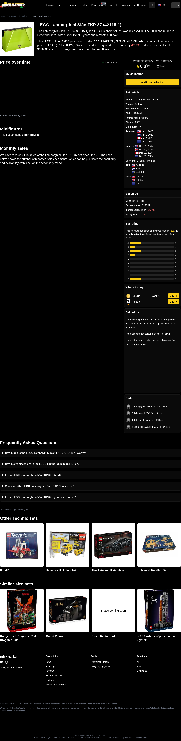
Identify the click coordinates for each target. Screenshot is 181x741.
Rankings (73, 5)
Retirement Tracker (100, 662)
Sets (139, 666)
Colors (84, 5)
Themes (61, 5)
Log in (176, 5)
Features (50, 680)
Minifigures (142, 671)
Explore (50, 5)
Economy (125, 5)
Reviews (50, 671)
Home (2, 16)
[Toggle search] (152, 5)
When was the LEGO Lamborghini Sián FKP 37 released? (39, 486)
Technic (24, 16)
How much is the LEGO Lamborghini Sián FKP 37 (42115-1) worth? (45, 453)
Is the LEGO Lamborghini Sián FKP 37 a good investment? (40, 497)
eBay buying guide (100, 666)
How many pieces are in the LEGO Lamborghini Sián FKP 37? (42, 464)
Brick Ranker (8, 656)
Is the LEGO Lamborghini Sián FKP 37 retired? (33, 475)
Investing (50, 666)
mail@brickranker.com (11, 667)
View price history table (14, 115)
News (48, 662)
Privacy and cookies (56, 684)
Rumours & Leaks (54, 675)
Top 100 (113, 5)
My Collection (140, 5)
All (138, 662)
